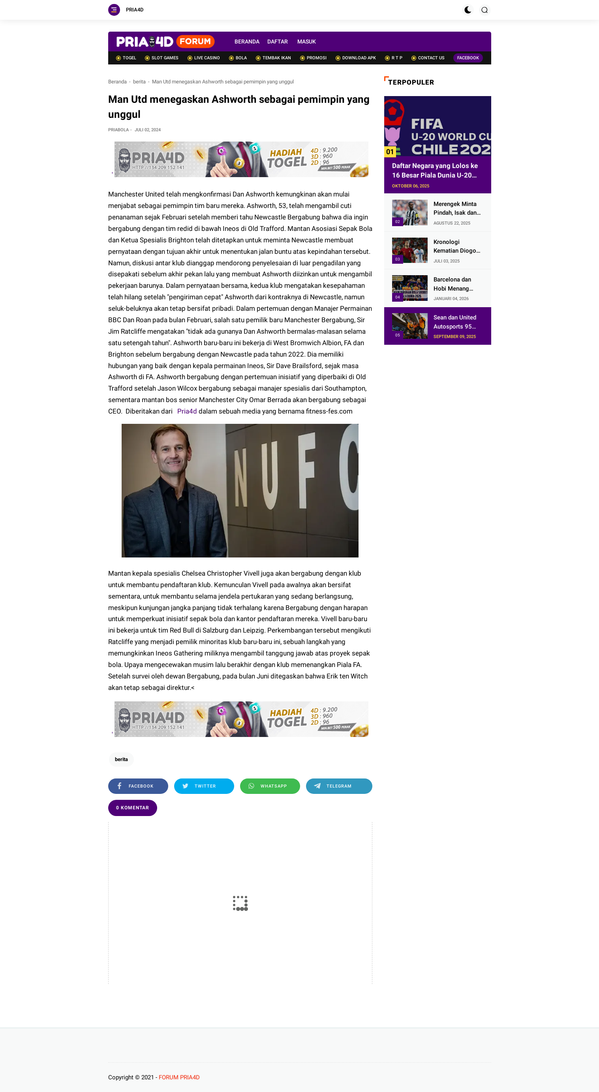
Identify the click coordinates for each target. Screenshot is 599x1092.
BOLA (238, 57)
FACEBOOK (468, 57)
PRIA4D (135, 10)
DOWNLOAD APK (356, 57)
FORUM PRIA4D (179, 1077)
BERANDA (247, 41)
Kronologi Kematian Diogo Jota (455, 246)
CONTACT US (428, 57)
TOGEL (126, 57)
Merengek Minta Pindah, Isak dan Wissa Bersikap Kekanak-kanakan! (458, 208)
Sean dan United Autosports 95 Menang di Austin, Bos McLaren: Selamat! (457, 322)
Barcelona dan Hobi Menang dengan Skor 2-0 (455, 284)
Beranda (117, 82)
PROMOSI (313, 57)
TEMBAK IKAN (273, 57)
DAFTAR (277, 41)
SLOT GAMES (161, 57)
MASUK (306, 41)
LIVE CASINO (204, 57)
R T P (393, 57)
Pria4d (186, 411)
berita (139, 82)
